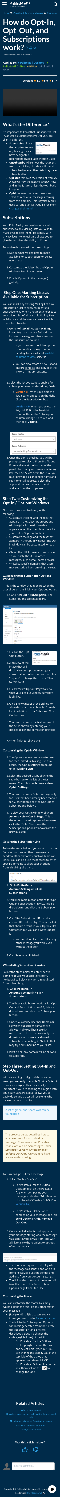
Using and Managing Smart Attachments (31, 1421)
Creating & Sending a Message (28, 13)
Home (6, 13)
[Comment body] (33, 1466)
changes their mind (21, 208)
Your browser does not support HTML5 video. (30, 102)
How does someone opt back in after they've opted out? (31, 1415)
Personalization (45, 1318)
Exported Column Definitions (30, 1425)
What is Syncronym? (31, 1410)
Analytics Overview (31, 1429)
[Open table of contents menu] (6, 4)
